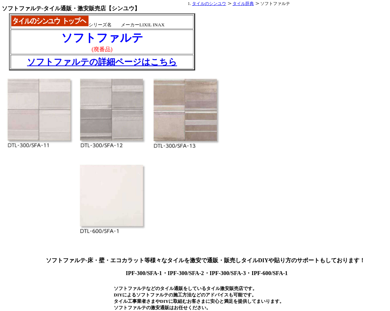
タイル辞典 (243, 3)
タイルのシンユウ (209, 3)
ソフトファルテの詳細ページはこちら (102, 62)
